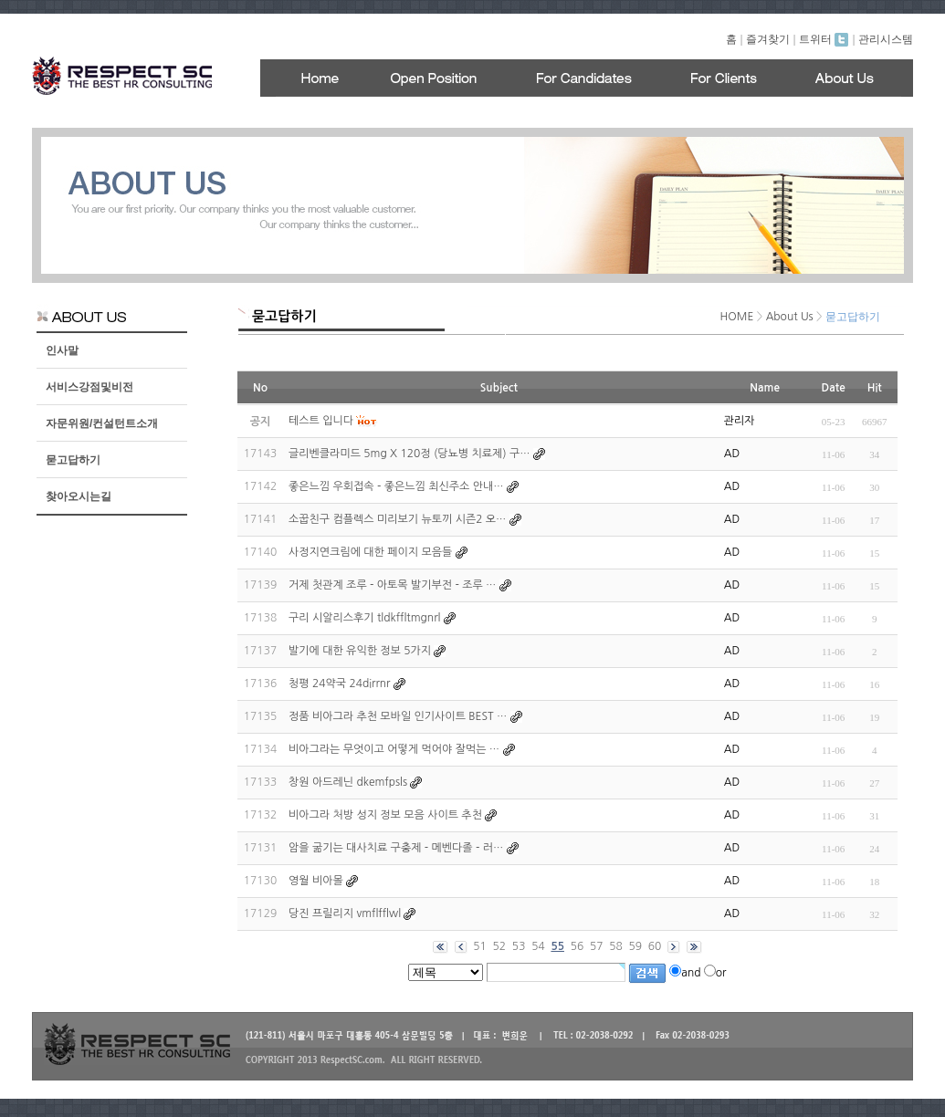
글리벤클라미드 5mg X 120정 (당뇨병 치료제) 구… (409, 453)
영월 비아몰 (316, 880)
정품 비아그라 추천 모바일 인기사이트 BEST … (398, 716)
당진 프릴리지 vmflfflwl (345, 913)
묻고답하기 (73, 460)
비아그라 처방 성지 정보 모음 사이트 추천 (385, 814)
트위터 (824, 39)
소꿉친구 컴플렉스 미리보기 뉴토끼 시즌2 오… (397, 519)
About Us (790, 316)
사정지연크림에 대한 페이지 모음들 (370, 552)
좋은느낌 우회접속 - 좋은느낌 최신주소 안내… (396, 486)
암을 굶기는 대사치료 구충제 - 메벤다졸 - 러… (396, 847)
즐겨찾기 (768, 39)
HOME (737, 316)
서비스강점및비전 (89, 387)
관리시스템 (885, 39)
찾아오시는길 (78, 496)
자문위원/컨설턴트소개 (102, 423)
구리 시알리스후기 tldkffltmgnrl (364, 617)
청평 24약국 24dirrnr (339, 683)
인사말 (62, 350)
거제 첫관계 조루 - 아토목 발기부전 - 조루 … (392, 584)
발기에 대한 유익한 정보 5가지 (360, 650)
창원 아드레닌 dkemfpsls (348, 782)
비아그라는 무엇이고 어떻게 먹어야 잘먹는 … (394, 749)
